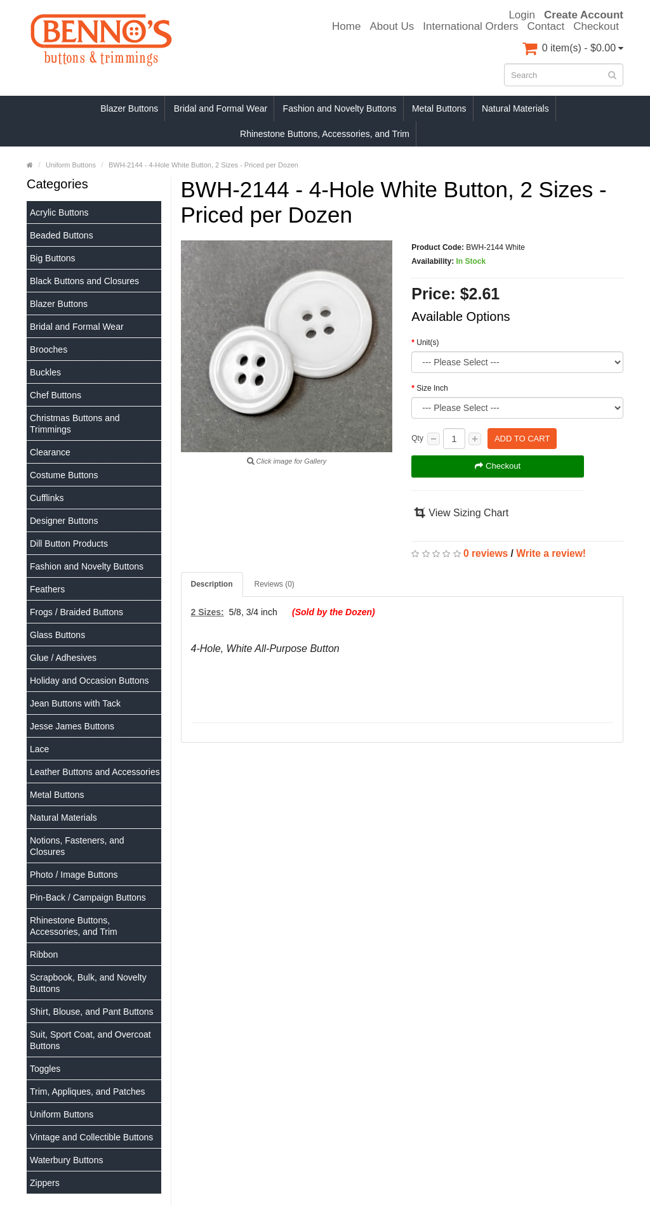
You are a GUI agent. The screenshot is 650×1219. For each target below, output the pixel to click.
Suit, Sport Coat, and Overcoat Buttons (90, 1040)
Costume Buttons (64, 475)
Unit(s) (427, 342)
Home (346, 26)
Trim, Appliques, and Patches (87, 1091)
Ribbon (44, 954)
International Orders (470, 26)
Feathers (47, 589)
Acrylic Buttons (59, 212)
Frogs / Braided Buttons (76, 612)
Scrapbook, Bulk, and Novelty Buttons (88, 983)
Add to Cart (522, 438)
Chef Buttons (55, 395)
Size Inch (432, 388)
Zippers (45, 1183)
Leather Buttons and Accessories (95, 772)
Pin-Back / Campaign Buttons (88, 897)
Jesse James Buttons (72, 726)
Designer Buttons (64, 521)
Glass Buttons (57, 635)
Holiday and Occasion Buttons (89, 680)
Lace (39, 749)
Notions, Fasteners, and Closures (77, 846)
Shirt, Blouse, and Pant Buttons (92, 1012)
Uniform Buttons (61, 1114)
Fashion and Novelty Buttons (340, 108)
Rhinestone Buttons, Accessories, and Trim (324, 134)
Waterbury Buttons (66, 1160)
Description (212, 584)
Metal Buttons (439, 108)
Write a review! (551, 553)
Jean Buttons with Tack (75, 703)
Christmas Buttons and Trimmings (75, 423)
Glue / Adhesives (63, 658)
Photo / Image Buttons (74, 875)
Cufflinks (46, 498)
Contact (546, 26)
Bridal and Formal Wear (221, 108)
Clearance (50, 452)
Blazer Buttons (129, 108)
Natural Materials (515, 108)
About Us (391, 26)
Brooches (48, 349)
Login (521, 15)
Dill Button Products (69, 543)
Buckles (45, 372)
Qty (417, 438)
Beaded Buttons (61, 235)
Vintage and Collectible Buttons (91, 1137)
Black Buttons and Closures (84, 281)
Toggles (45, 1069)
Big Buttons (53, 258)
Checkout (596, 26)
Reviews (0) (275, 584)
